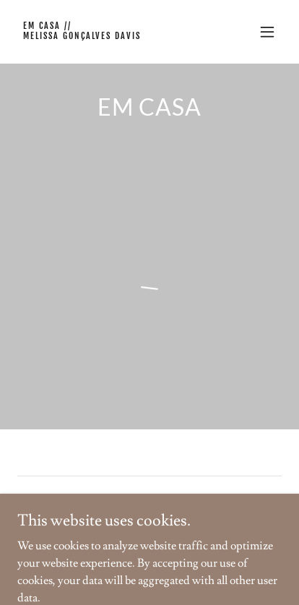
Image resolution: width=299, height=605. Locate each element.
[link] (109, 35)
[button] (267, 31)
